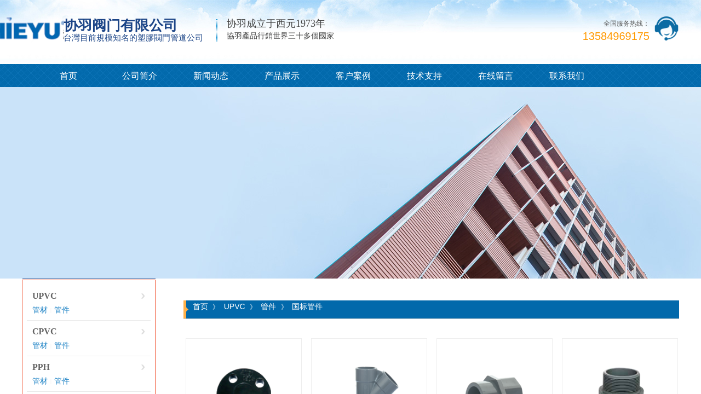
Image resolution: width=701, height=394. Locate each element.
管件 (62, 310)
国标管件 (307, 306)
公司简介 (139, 75)
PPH (41, 367)
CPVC (44, 331)
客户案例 (353, 75)
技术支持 (424, 75)
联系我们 (566, 75)
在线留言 (495, 75)
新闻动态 (210, 75)
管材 (40, 310)
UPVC (44, 295)
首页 (68, 75)
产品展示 (282, 75)
